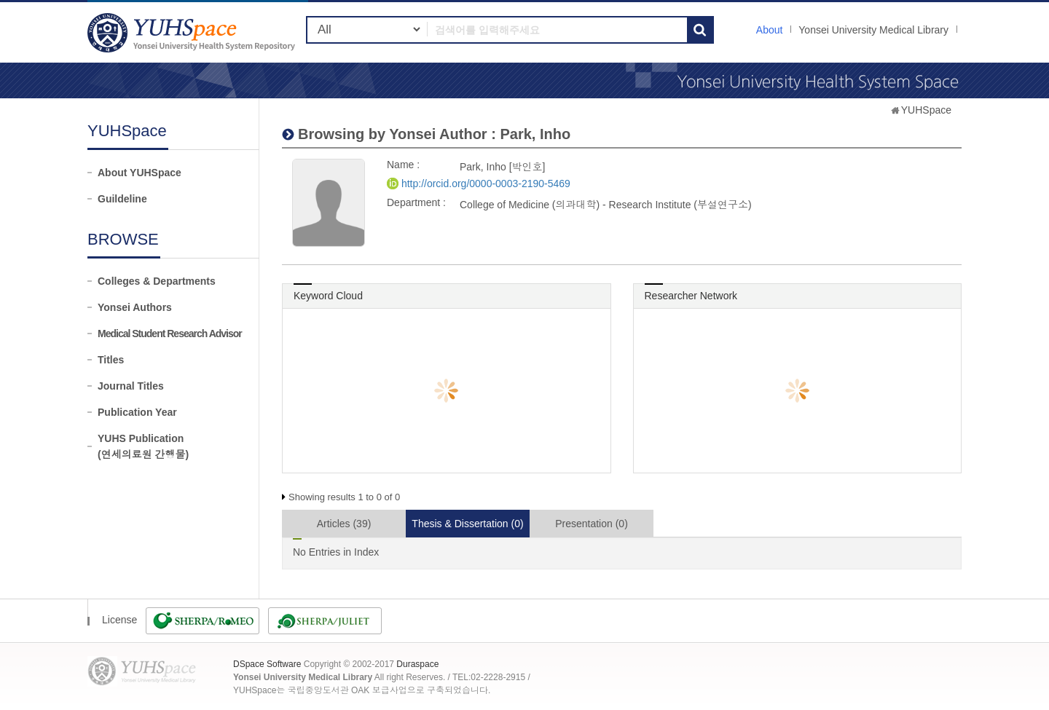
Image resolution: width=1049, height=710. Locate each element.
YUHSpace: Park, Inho (193, 32)
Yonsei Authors (135, 307)
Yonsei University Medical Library (873, 30)
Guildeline (122, 199)
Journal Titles (131, 386)
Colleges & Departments (157, 281)
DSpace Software (267, 664)
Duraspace (417, 664)
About (769, 30)
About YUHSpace (139, 172)
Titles (111, 360)
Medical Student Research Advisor (170, 333)
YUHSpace (926, 110)
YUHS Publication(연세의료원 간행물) (143, 446)
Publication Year (137, 412)
